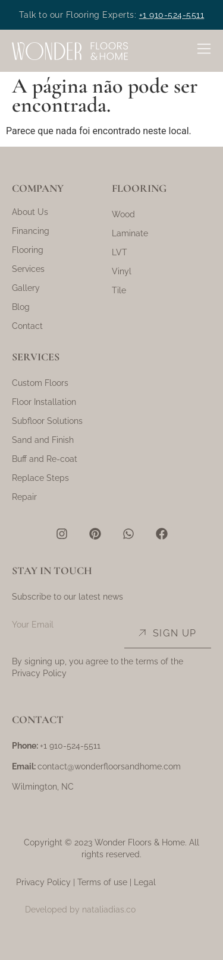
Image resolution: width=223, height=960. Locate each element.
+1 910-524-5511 (172, 15)
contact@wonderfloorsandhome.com (109, 766)
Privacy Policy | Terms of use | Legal (86, 882)
